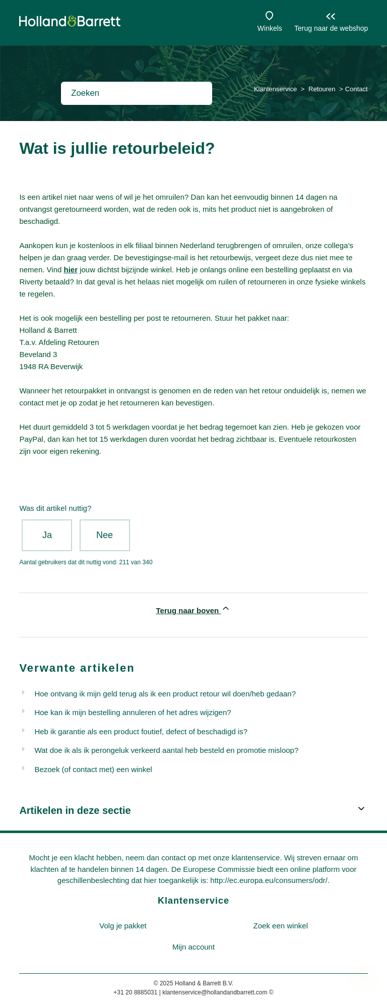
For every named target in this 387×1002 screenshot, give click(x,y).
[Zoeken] (136, 93)
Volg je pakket (122, 925)
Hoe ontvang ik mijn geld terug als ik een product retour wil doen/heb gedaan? (165, 693)
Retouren (321, 89)
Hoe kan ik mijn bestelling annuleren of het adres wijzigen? (132, 712)
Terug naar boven (193, 609)
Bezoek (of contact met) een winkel (93, 769)
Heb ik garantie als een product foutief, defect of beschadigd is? (140, 731)
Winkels (269, 28)
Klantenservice (275, 89)
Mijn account (193, 946)
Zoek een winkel (280, 925)
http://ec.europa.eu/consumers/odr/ (269, 880)
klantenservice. (256, 857)
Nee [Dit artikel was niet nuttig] (104, 535)
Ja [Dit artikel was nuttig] (47, 535)
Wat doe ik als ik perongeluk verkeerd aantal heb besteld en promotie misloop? (166, 750)
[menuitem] (123, 926)
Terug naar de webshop (331, 28)
